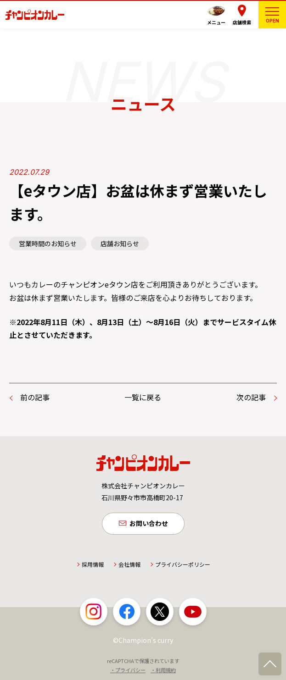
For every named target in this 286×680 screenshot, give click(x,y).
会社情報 (129, 564)
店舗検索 (242, 22)
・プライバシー (128, 670)
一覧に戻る (142, 397)
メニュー (216, 22)
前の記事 (35, 397)
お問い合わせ (148, 523)
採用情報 (93, 564)
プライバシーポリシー (182, 564)
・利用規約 (163, 670)
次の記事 (251, 397)
